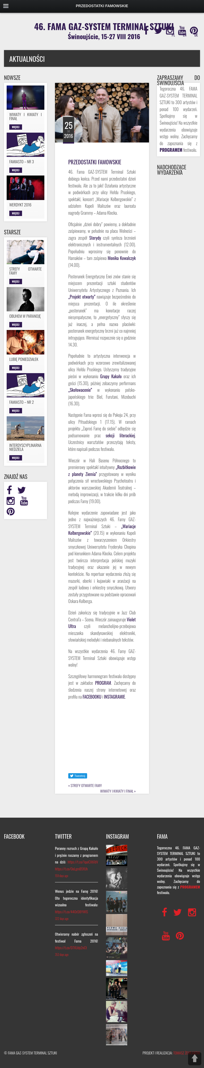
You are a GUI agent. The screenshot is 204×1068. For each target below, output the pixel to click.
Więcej (15, 127)
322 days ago (62, 918)
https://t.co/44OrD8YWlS (71, 911)
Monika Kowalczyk (122, 258)
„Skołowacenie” (80, 390)
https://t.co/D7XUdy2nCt (71, 947)
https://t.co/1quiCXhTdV (83, 862)
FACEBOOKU (92, 697)
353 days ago (62, 954)
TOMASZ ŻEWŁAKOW (186, 1052)
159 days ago (61, 876)
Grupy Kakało (111, 376)
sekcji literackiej (120, 435)
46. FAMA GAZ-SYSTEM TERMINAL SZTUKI (104, 30)
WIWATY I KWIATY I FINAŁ (116, 791)
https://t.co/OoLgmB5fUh (71, 868)
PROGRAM (103, 683)
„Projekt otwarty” (81, 297)
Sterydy (95, 238)
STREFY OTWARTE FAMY (86, 785)
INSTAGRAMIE (114, 697)
